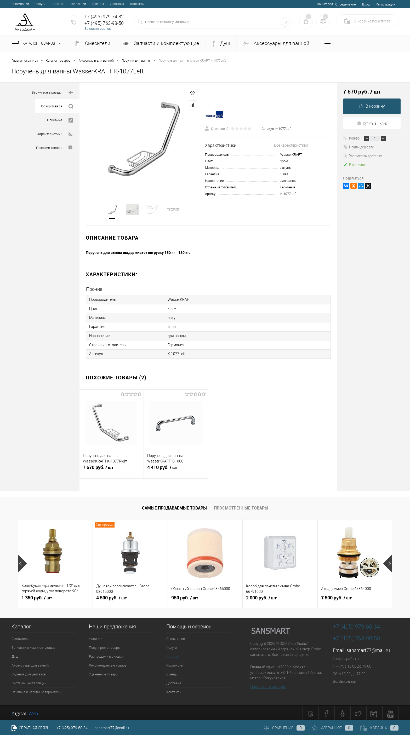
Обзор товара (57, 106)
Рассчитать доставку (362, 155)
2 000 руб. (261, 597)
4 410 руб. (175, 469)
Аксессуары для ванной (276, 43)
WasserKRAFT (291, 155)
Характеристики (55, 134)
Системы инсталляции (29, 682)
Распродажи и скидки (106, 655)
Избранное (332, 728)
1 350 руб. (36, 597)
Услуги (40, 4)
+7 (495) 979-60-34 (72, 728)
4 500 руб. (111, 597)
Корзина (379, 728)
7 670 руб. (111, 469)
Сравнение (284, 728)
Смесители (92, 43)
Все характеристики (291, 145)
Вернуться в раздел (52, 92)
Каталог (58, 4)
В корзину (372, 106)
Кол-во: (355, 138)
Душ (221, 43)
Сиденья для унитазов (29, 673)
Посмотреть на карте (268, 686)
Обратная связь (30, 728)
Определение (345, 4)
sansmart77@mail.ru (368, 649)
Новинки (95, 638)
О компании (20, 4)
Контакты (137, 4)
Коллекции (78, 4)
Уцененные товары (103, 673)
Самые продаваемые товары (174, 507)
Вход (365, 4)
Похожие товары (54, 148)
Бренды (98, 4)
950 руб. (184, 597)
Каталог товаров (38, 43)
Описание (60, 120)
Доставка (117, 4)
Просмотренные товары (241, 507)
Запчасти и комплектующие (161, 43)
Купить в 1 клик (372, 123)
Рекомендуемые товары (108, 664)
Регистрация (385, 4)
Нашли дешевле (358, 146)
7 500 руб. (336, 597)
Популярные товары (105, 647)
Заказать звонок (97, 29)
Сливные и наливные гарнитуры (36, 691)
